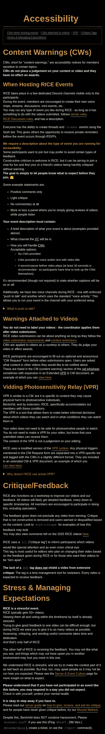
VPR (75, 33)
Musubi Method (87, 709)
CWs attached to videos (55, 33)
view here (45, 377)
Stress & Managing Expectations (26, 37)
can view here (12, 465)
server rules (79, 114)
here (86, 534)
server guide (33, 705)
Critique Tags (89, 33)
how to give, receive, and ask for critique (73, 705)
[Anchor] (79, 17)
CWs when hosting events (22, 33)
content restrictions (63, 340)
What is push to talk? (21, 308)
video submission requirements (24, 340)
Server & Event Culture (70, 673)
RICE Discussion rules (18, 119)
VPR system (60, 448)
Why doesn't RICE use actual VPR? (31, 474)
